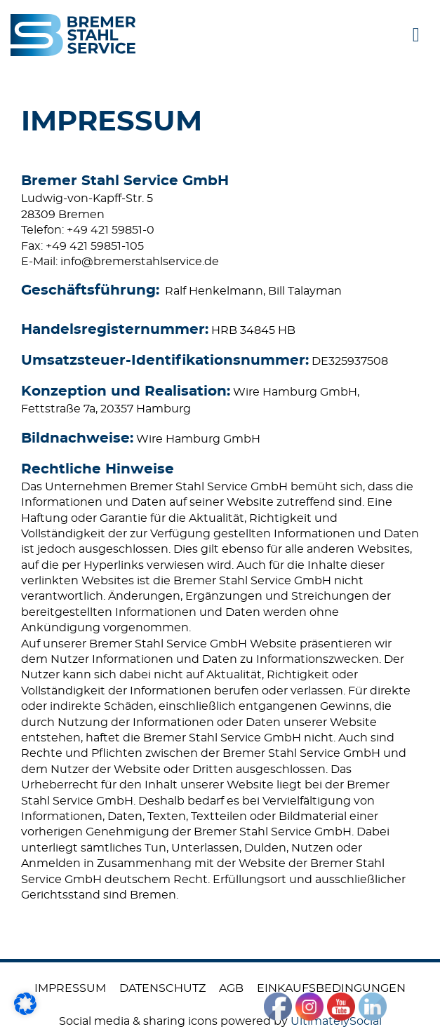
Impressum (70, 988)
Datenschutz (162, 988)
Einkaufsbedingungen (331, 988)
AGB (231, 988)
